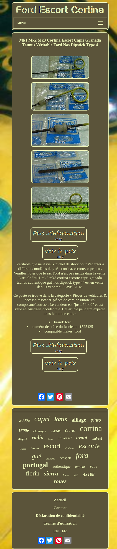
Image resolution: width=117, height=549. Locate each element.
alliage (78, 420)
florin (32, 473)
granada (50, 458)
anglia (22, 438)
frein (66, 475)
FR (64, 531)
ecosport (65, 458)
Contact (60, 508)
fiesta (50, 439)
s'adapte (69, 448)
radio (37, 437)
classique (39, 431)
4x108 (88, 474)
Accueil (60, 500)
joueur (23, 448)
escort (52, 446)
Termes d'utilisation (60, 523)
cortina (91, 428)
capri (42, 418)
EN (56, 531)
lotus (60, 419)
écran (70, 430)
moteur (80, 467)
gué (36, 456)
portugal (35, 465)
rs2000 (55, 431)
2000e (24, 420)
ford (82, 455)
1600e (23, 430)
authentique (62, 466)
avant (81, 437)
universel (65, 438)
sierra (51, 473)
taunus (35, 448)
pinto (96, 420)
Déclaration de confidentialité (60, 515)
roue (93, 466)
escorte (89, 446)
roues (60, 481)
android (97, 438)
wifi (76, 475)
